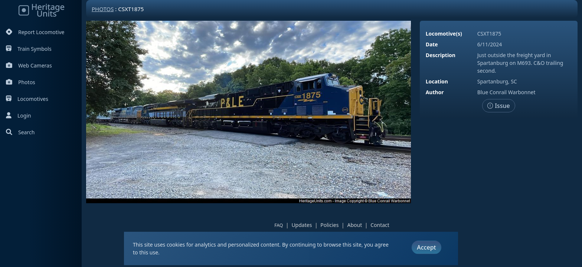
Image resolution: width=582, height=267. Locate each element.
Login (18, 115)
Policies (329, 224)
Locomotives (27, 98)
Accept (426, 247)
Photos (20, 82)
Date (432, 44)
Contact (379, 224)
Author (435, 92)
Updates (301, 224)
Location (437, 81)
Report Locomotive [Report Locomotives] (35, 32)
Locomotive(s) (444, 33)
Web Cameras (29, 65)
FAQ (278, 225)
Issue (498, 106)
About (354, 224)
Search (20, 132)
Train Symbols (29, 48)
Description (440, 55)
